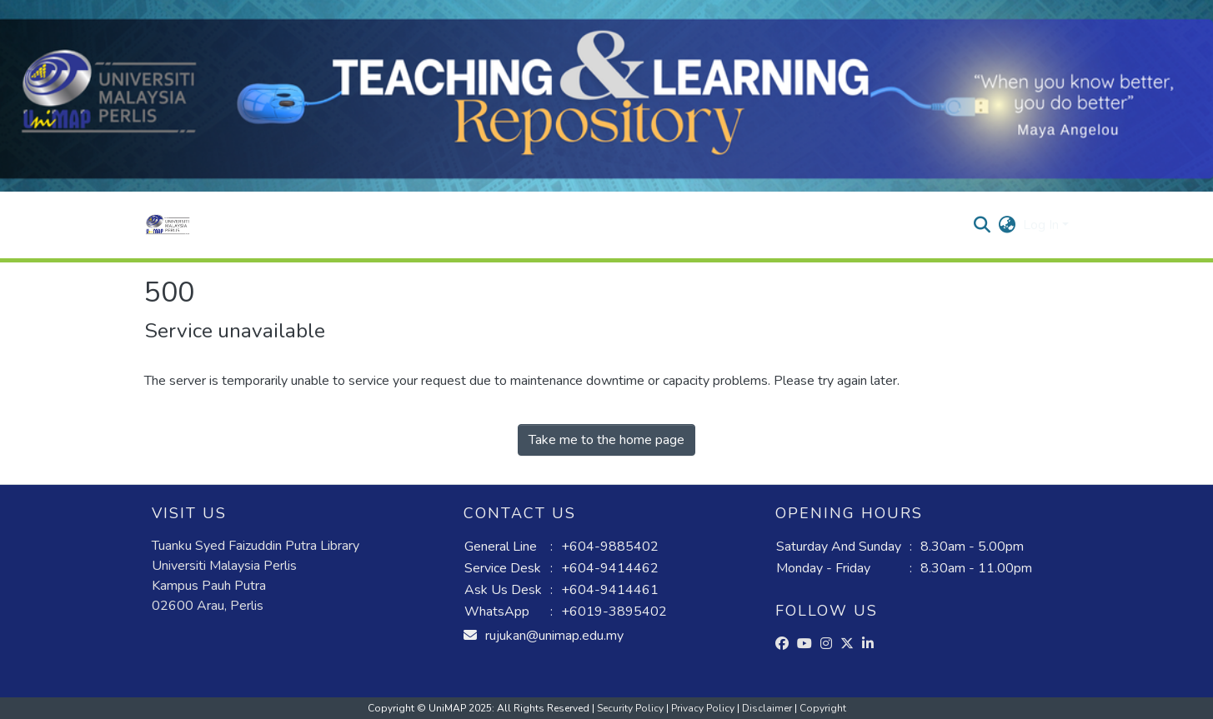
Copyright (822, 708)
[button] (168, 225)
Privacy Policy (704, 708)
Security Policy (631, 708)
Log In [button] (1042, 225)
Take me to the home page (606, 440)
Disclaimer (768, 708)
